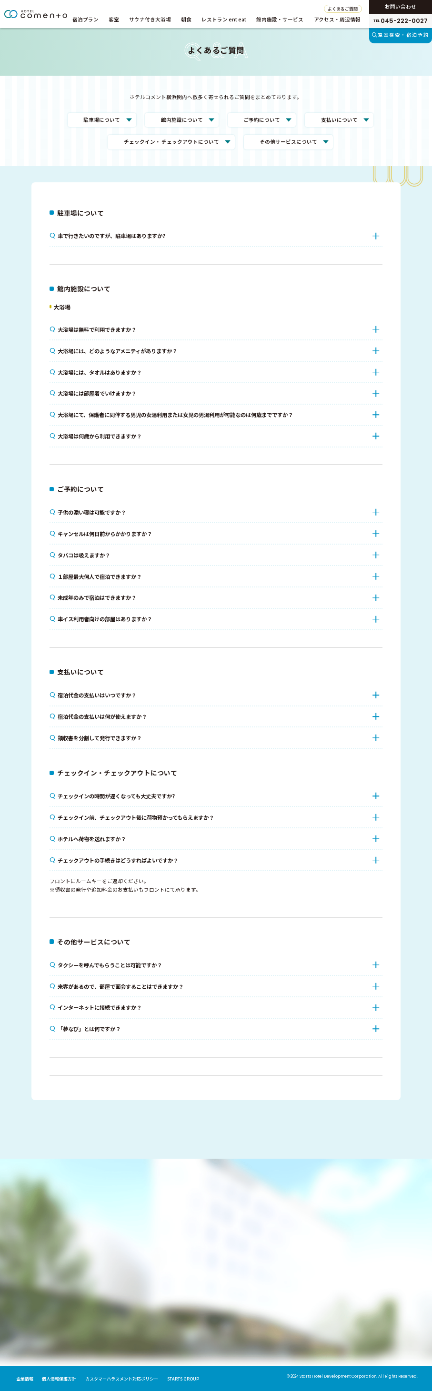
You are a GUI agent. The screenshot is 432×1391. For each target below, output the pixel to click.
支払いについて (339, 119)
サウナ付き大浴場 (150, 19)
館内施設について (182, 119)
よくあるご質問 (343, 8)
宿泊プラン (85, 19)
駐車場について (101, 119)
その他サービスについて (288, 141)
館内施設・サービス (279, 19)
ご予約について (261, 119)
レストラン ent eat (223, 19)
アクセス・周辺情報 (337, 19)
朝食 (186, 19)
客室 (114, 19)
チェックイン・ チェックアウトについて (171, 141)
